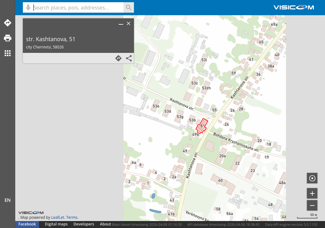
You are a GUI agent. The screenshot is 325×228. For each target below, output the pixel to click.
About (105, 224)
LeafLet (57, 217)
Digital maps (57, 224)
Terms (71, 217)
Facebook (27, 224)
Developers (84, 224)
